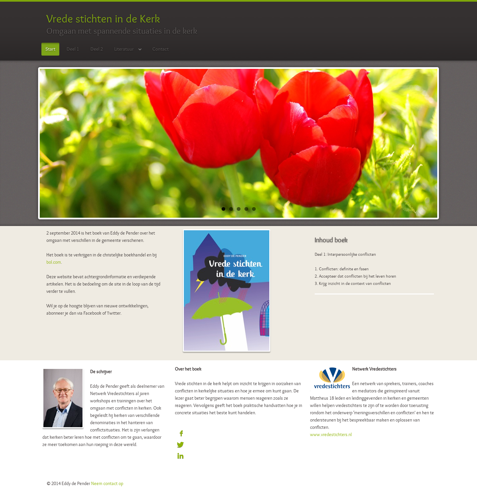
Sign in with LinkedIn (180, 456)
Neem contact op (107, 483)
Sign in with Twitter (180, 445)
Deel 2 (96, 49)
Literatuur (125, 49)
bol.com (53, 262)
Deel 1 (73, 49)
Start (50, 49)
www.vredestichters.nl (331, 434)
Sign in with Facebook (180, 434)
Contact (160, 49)
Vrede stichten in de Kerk (103, 18)
